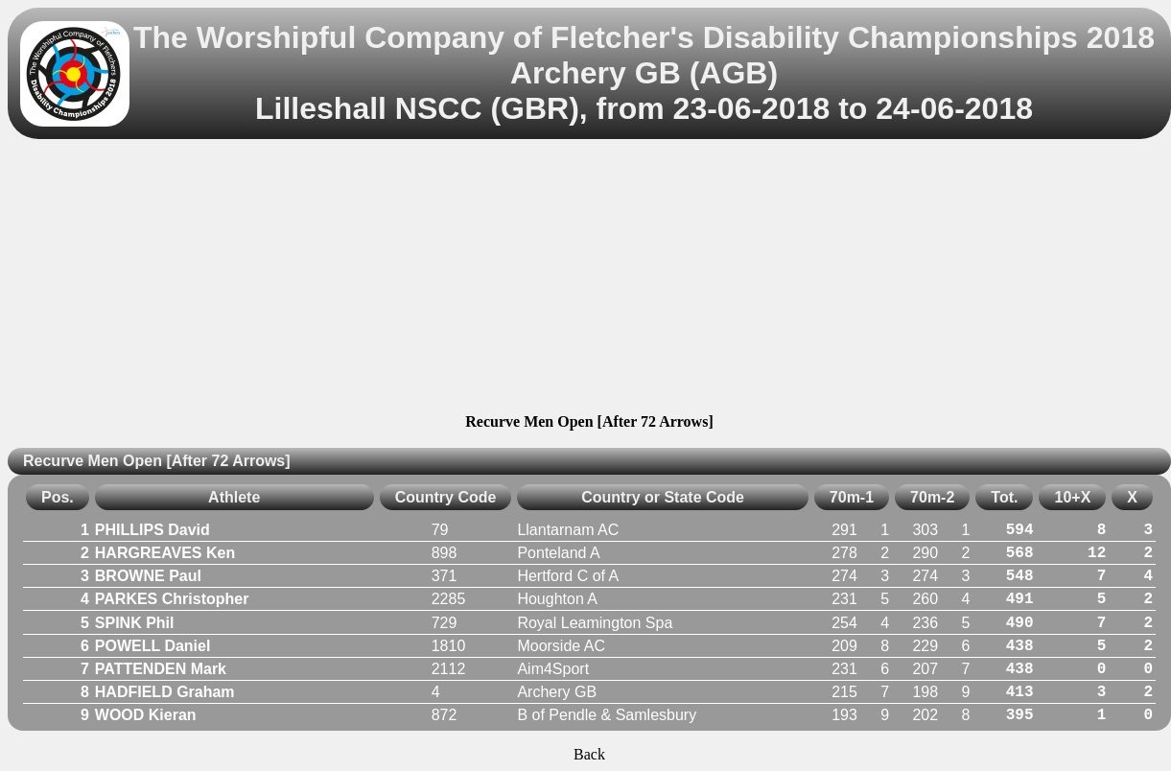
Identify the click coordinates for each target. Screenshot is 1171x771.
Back (589, 754)
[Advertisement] (589, 279)
